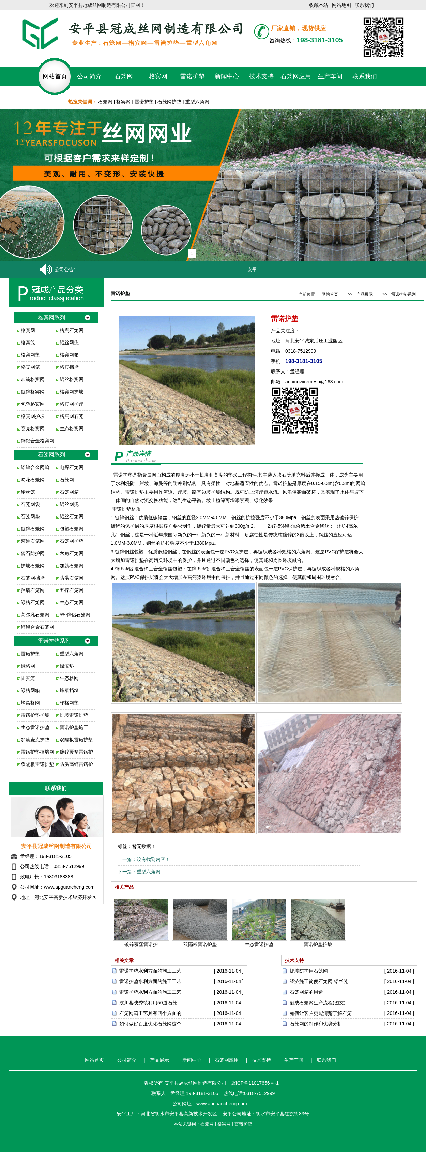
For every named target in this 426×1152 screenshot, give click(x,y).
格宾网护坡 (71, 391)
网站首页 (55, 76)
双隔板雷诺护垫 (76, 739)
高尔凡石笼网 (35, 614)
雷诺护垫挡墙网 (37, 752)
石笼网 (124, 76)
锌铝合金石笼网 (37, 627)
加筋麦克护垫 (35, 739)
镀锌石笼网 (33, 528)
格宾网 (158, 76)
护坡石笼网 (33, 565)
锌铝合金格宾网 (37, 440)
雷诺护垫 (192, 76)
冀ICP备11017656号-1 (255, 1083)
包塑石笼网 (71, 528)
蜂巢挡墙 (69, 690)
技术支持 (261, 76)
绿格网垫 (69, 702)
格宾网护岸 (71, 404)
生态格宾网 (71, 428)
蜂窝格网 (30, 702)
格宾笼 (28, 342)
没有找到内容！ (153, 859)
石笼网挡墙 (33, 578)
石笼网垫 (30, 516)
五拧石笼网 (71, 590)
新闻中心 (227, 76)
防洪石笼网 (71, 578)
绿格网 (28, 666)
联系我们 (364, 5)
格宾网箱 (69, 355)
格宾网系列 (51, 317)
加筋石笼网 (71, 565)
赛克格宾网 (33, 428)
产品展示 (364, 294)
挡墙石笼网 (33, 590)
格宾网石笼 (71, 416)
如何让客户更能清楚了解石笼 (321, 1013)
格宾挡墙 (69, 367)
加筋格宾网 (33, 379)
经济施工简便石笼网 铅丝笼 (319, 981)
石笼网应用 (295, 76)
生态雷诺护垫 (35, 727)
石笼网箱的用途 (306, 992)
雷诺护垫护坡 (35, 715)
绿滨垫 (67, 666)
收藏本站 (318, 5)
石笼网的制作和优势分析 (316, 1023)
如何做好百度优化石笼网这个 (150, 1023)
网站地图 (341, 5)
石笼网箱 (69, 492)
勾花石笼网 (33, 479)
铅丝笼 (28, 492)
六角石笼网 (71, 553)
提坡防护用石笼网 (309, 971)
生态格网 (69, 678)
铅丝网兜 (69, 342)
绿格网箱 (30, 690)
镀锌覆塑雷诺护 (76, 752)
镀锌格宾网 (33, 391)
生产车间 (330, 76)
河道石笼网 (33, 541)
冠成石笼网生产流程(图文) (317, 1002)
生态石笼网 (71, 602)
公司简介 (89, 76)
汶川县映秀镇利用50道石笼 (148, 1002)
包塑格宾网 (33, 404)
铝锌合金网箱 (35, 467)
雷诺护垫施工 (74, 727)
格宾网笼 (30, 367)
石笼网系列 (51, 454)
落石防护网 (33, 553)
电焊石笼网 (71, 467)
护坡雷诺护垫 (74, 715)
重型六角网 (197, 101)
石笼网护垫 (169, 101)
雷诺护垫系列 (54, 641)
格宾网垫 (30, 355)
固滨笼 (28, 678)
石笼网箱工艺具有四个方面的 (150, 1013)
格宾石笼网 (71, 330)
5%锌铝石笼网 (75, 614)
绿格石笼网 (33, 602)
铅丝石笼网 (71, 516)
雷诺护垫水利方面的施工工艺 (150, 971)
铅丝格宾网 (71, 379)
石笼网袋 (30, 504)
